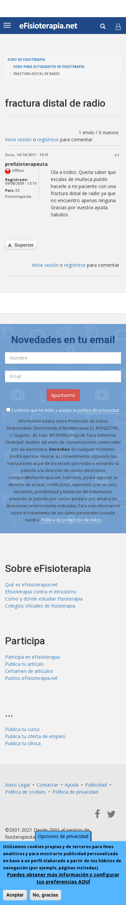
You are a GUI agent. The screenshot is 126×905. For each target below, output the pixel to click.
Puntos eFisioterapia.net (31, 678)
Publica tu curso (22, 729)
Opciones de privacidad (63, 836)
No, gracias (45, 895)
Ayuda (71, 785)
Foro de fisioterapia (26, 60)
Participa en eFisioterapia (32, 657)
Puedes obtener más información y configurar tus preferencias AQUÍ (63, 878)
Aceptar (15, 895)
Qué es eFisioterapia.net (31, 584)
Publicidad (96, 785)
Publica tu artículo (24, 664)
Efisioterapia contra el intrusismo (41, 591)
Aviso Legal (17, 785)
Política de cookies (25, 792)
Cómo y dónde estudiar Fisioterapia (44, 598)
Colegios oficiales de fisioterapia (40, 606)
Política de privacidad (75, 792)
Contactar (47, 785)
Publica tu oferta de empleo (35, 736)
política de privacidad (98, 410)
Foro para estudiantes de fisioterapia (48, 67)
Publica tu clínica (23, 743)
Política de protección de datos (71, 520)
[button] (118, 26)
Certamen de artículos (29, 671)
